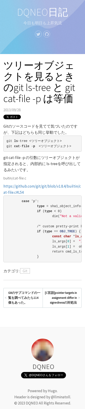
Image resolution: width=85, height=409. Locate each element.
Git (25, 270)
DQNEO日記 (42, 12)
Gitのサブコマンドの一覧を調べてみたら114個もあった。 (24, 298)
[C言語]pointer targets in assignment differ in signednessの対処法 (61, 298)
